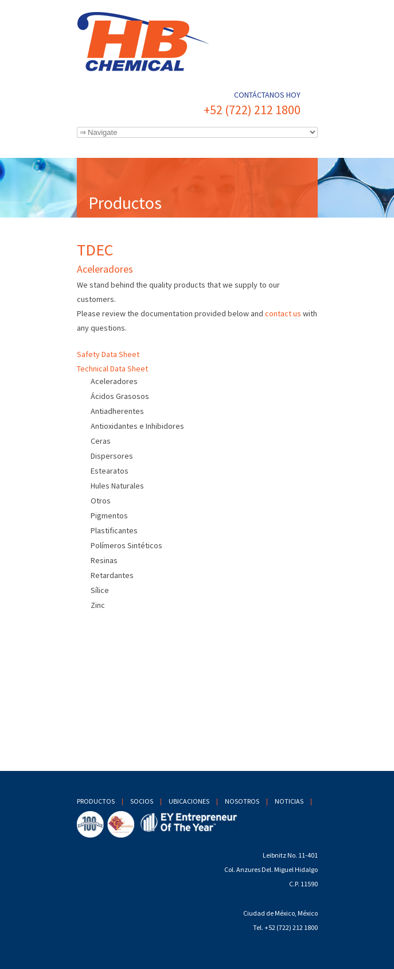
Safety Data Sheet (108, 354)
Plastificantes (114, 530)
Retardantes (112, 575)
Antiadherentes (117, 411)
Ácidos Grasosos (120, 396)
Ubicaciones (189, 801)
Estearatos (109, 471)
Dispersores (112, 456)
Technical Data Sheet (112, 368)
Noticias (289, 801)
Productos (96, 801)
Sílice (100, 590)
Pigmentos (109, 515)
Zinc (98, 605)
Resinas (104, 560)
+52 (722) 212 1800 (252, 110)
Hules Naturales (117, 485)
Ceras (101, 441)
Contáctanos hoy (267, 95)
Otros (101, 500)
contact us (283, 313)
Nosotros (242, 801)
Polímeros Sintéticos (126, 545)
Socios (141, 801)
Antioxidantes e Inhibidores (137, 426)
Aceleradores (114, 381)
